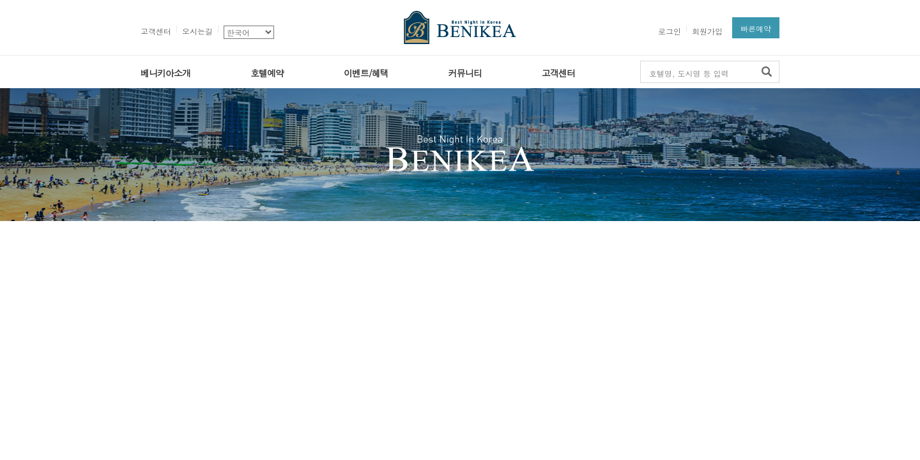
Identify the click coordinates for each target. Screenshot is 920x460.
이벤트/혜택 (366, 72)
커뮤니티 (465, 72)
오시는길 (197, 31)
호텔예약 (267, 72)
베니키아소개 (165, 72)
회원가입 (707, 31)
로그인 (669, 31)
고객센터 (156, 31)
